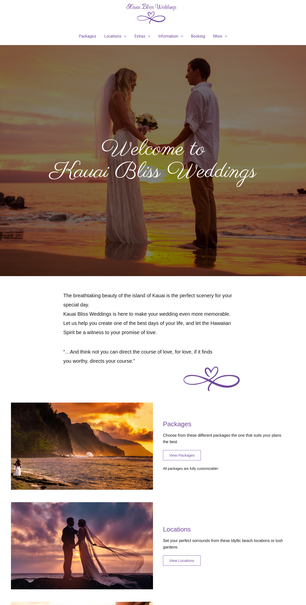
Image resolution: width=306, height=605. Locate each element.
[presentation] (123, 36)
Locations (115, 36)
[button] (182, 455)
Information (170, 36)
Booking (198, 36)
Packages (87, 36)
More (220, 36)
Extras (142, 36)
